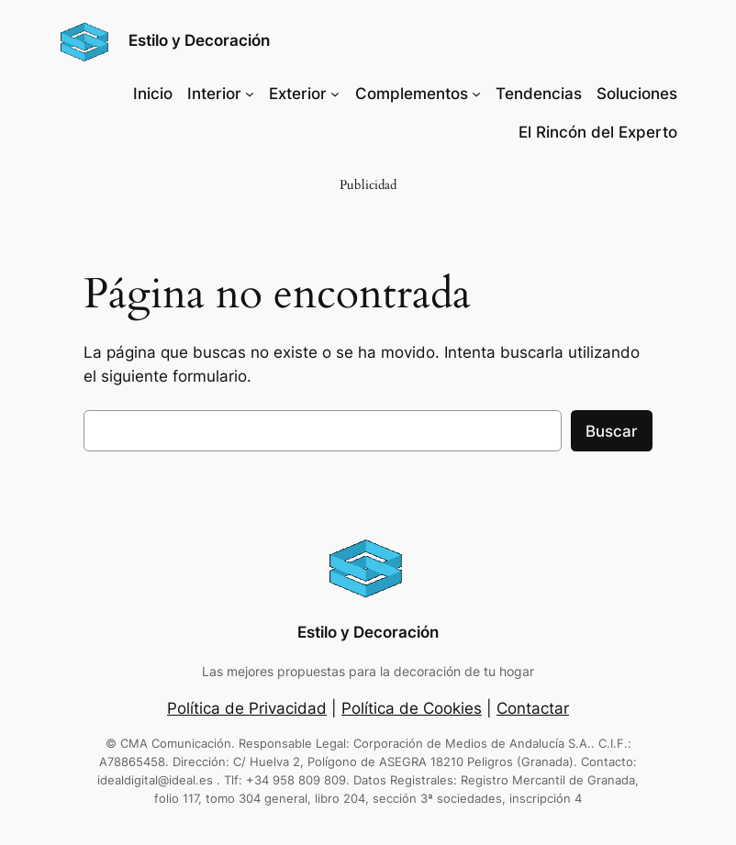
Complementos (411, 93)
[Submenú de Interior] (249, 93)
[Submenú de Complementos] (476, 93)
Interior (214, 93)
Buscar (611, 431)
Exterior (298, 93)
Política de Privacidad (247, 708)
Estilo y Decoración (199, 40)
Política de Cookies (411, 708)
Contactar (532, 708)
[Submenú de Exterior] (335, 93)
